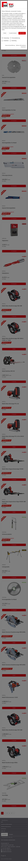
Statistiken (5, 40)
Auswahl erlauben (13, 33)
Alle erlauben (22, 33)
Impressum (23, 47)
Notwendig (5, 38)
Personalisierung (15, 38)
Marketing (13, 40)
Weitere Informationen (21, 45)
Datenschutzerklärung (10, 45)
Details (4, 33)
